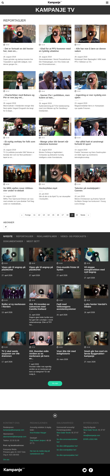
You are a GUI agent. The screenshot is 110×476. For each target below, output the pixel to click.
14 (48, 215)
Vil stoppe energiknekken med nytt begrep (94, 269)
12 (39, 215)
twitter (84, 470)
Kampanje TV (55, 10)
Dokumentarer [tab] (13, 241)
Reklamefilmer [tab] (47, 236)
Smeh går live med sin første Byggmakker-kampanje (95, 353)
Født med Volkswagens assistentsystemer (66, 306)
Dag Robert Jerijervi (38, 440)
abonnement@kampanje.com (14, 437)
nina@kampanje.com (91, 435)
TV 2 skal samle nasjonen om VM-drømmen (11, 353)
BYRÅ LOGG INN (90, 439)
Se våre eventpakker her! (66, 450)
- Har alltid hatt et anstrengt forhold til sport (89, 142)
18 (67, 215)
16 (58, 215)
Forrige (28, 215)
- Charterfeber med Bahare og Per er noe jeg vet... (18, 96)
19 (72, 215)
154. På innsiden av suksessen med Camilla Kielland (39, 306)
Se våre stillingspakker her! (67, 446)
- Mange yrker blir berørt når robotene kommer (53, 142)
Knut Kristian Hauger (38, 433)
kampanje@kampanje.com (13, 430)
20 (77, 215)
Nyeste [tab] (8, 236)
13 (44, 215)
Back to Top (55, 415)
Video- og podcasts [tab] (73, 236)
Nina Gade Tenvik (64, 433)
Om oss (6, 460)
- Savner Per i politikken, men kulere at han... (54, 96)
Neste (83, 215)
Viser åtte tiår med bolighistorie (66, 352)
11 (34, 215)
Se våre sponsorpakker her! (67, 455)
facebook (91, 470)
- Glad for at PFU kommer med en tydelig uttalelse (55, 49)
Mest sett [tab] (33, 241)
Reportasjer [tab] (24, 236)
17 (63, 215)
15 (53, 215)
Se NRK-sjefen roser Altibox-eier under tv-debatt (18, 189)
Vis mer (55, 383)
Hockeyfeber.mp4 (48, 188)
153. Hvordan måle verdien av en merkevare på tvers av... (39, 355)
